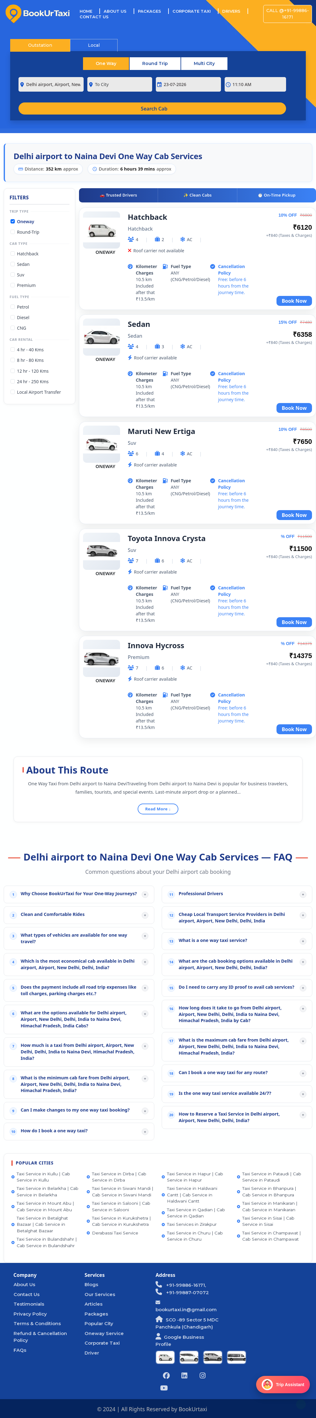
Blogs (91, 1284)
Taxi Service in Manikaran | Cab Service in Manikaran (267, 1206)
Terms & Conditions (37, 1323)
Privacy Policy (30, 1314)
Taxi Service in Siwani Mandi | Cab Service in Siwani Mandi (120, 1191)
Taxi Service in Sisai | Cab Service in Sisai (265, 1221)
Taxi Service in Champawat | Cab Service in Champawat (269, 1236)
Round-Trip (28, 232)
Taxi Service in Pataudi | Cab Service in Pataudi (269, 1176)
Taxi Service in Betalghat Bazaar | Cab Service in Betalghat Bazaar (39, 1224)
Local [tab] (94, 45)
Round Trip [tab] (155, 63)
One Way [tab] (106, 63)
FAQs (20, 1350)
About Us (115, 11)
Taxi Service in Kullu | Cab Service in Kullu (40, 1176)
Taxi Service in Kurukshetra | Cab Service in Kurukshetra (119, 1221)
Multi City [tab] (204, 63)
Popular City (99, 1323)
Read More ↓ (158, 809)
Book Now (294, 300)
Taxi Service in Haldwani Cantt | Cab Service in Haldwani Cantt (189, 1194)
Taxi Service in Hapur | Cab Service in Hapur (192, 1176)
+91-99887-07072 (182, 1292)
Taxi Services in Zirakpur (189, 1224)
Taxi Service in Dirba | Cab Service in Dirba (116, 1176)
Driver (92, 1353)
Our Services (100, 1294)
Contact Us (94, 16)
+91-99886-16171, (181, 1285)
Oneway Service (104, 1333)
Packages (149, 11)
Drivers (231, 11)
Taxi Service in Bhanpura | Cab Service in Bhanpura (266, 1191)
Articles (93, 1304)
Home (90, 11)
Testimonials (29, 1304)
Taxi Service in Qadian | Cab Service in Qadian (193, 1212)
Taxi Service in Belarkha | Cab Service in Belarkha (44, 1191)
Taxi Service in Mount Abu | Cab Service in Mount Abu (42, 1206)
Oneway (25, 221)
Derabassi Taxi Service (112, 1232)
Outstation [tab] (40, 45)
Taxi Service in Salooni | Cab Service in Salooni (118, 1206)
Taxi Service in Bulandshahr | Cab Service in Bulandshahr (44, 1242)
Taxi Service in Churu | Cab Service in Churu (192, 1236)
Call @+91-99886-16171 (287, 14)
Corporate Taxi (192, 11)
